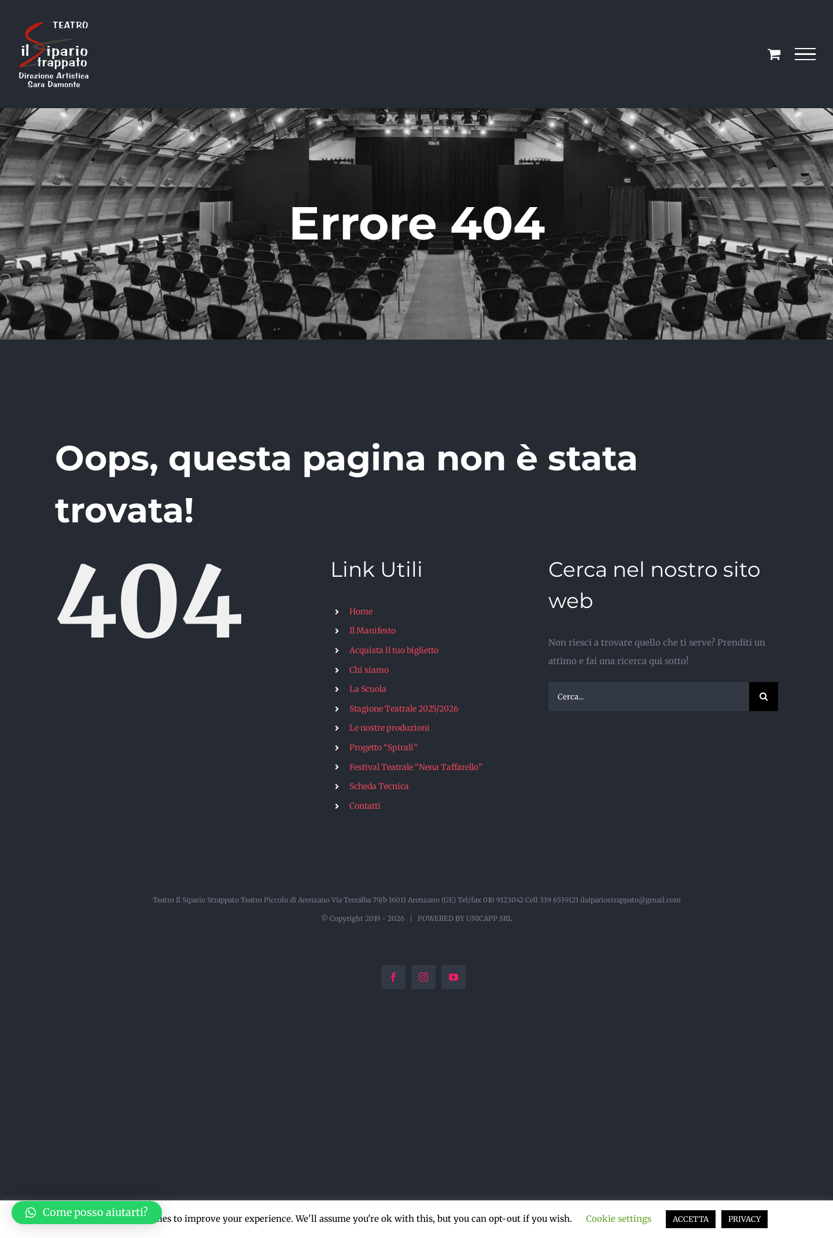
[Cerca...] (648, 696)
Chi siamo (369, 670)
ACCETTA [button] (691, 1219)
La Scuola (367, 689)
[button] (87, 1212)
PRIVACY (744, 1219)
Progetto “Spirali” (383, 747)
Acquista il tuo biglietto (393, 650)
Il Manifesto (372, 630)
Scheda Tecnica (379, 786)
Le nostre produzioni (389, 728)
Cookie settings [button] (618, 1218)
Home (361, 611)
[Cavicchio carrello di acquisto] (774, 54)
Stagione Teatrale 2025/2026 (403, 708)
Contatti (365, 806)
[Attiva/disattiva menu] (805, 54)
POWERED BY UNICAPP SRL (465, 918)
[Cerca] (763, 696)
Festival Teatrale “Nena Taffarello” (415, 767)
